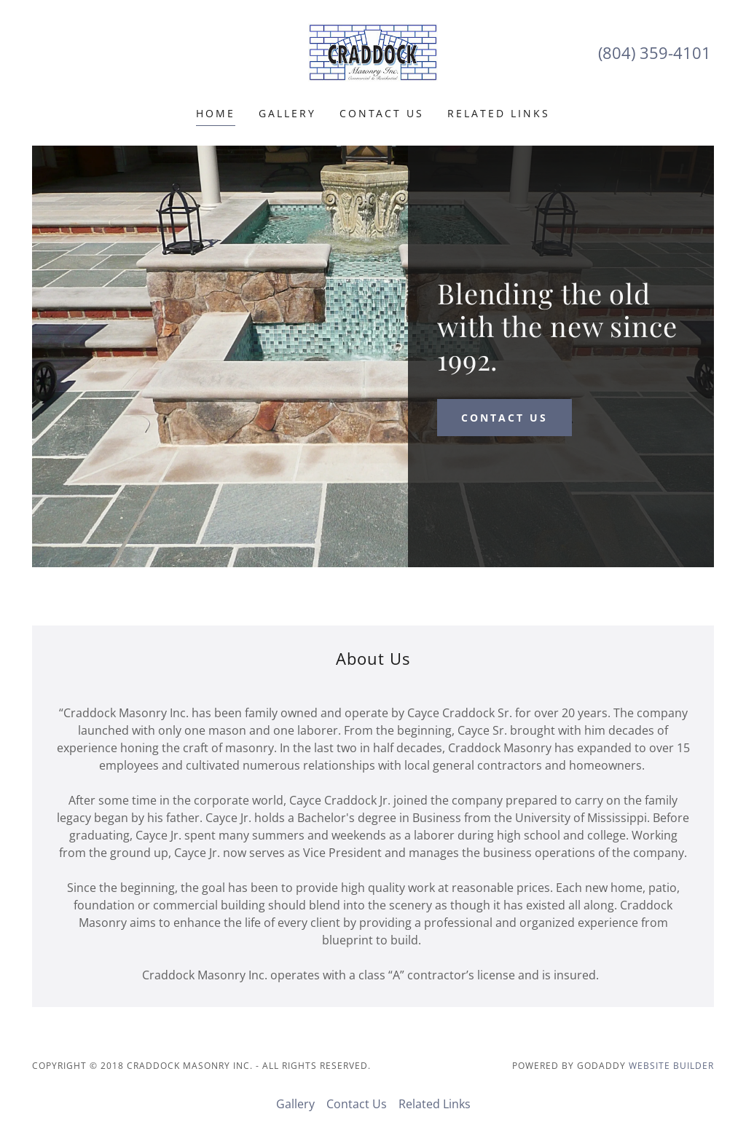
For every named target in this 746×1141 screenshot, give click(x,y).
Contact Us (382, 113)
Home (215, 113)
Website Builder (671, 1065)
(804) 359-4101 (654, 52)
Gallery (287, 113)
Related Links (498, 113)
